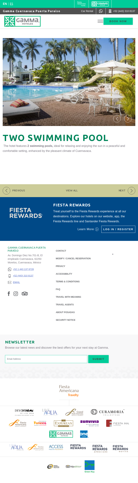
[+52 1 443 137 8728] (21, 269)
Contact (61, 251)
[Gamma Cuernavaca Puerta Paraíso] (26, 21)
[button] (117, 118)
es (11, 3)
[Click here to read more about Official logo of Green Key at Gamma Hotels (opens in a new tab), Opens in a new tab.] (90, 466)
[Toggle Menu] (100, 21)
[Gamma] (100, 4)
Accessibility (64, 274)
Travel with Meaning (68, 297)
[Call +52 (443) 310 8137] (122, 11)
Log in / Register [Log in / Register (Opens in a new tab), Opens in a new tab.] (118, 229)
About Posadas (65, 312)
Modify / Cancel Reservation (73, 258)
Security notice (65, 320)
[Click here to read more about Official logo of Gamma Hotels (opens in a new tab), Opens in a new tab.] (61, 434)
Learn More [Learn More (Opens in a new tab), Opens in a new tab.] (87, 229)
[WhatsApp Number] (100, 11)
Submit (98, 359)
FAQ (58, 289)
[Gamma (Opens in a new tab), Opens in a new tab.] (81, 4)
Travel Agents (65, 304)
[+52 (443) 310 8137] (21, 276)
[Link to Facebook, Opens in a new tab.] (9, 293)
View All (72, 190)
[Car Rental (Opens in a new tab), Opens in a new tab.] (87, 11)
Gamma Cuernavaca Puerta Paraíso (31, 11)
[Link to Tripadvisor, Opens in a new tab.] (25, 293)
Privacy (60, 265)
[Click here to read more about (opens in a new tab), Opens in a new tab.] (24, 412)
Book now (118, 21)
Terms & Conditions (68, 281)
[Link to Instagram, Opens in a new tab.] (15, 293)
